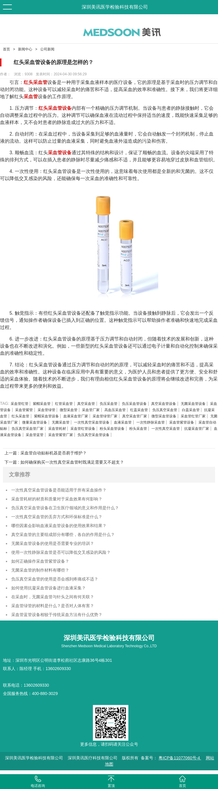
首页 (6, 49)
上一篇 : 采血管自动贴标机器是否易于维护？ (45, 453)
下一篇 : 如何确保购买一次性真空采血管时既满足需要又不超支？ (64, 462)
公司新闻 (47, 49)
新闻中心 (25, 49)
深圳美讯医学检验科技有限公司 (115, 6)
